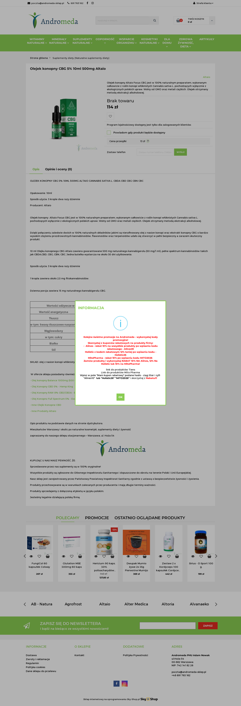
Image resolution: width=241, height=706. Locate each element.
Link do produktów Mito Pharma (120, 372)
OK (120, 397)
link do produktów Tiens (120, 369)
